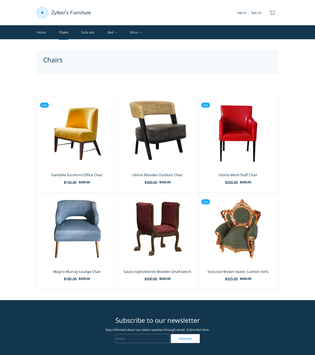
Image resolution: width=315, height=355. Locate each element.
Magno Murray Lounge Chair (77, 271)
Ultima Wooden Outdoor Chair (157, 174)
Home (41, 32)
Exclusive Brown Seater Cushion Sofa (238, 271)
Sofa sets (88, 32)
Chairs (63, 32)
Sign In (241, 13)
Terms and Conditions (146, 32)
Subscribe (185, 338)
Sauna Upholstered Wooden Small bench (157, 271)
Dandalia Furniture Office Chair (77, 174)
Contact (181, 32)
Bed (112, 32)
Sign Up (256, 13)
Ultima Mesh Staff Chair (237, 174)
